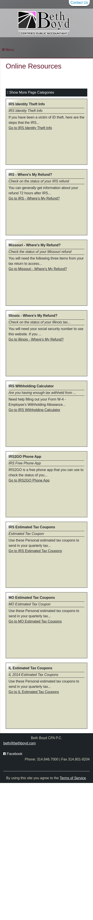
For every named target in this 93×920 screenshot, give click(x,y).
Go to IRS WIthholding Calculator (34, 410)
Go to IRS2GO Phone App (29, 480)
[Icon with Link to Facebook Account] (12, 754)
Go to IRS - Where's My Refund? (34, 198)
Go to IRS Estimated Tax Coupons (35, 551)
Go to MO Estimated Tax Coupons (35, 621)
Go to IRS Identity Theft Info (30, 128)
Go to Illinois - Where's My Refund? (36, 339)
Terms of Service (73, 778)
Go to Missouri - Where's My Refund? (38, 269)
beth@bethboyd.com (19, 743)
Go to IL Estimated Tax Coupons (34, 692)
